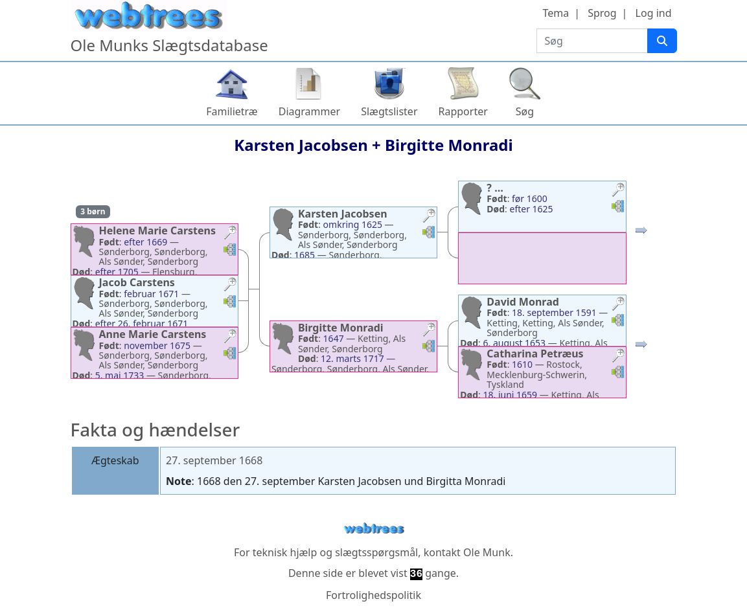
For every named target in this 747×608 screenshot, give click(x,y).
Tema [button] (555, 13)
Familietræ (232, 111)
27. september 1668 (214, 460)
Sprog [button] (602, 13)
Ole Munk (487, 552)
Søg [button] (525, 111)
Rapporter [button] (463, 111)
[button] (230, 234)
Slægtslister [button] (389, 111)
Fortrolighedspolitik (373, 595)
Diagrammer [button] (309, 111)
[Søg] (662, 40)
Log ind (654, 13)
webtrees (373, 528)
